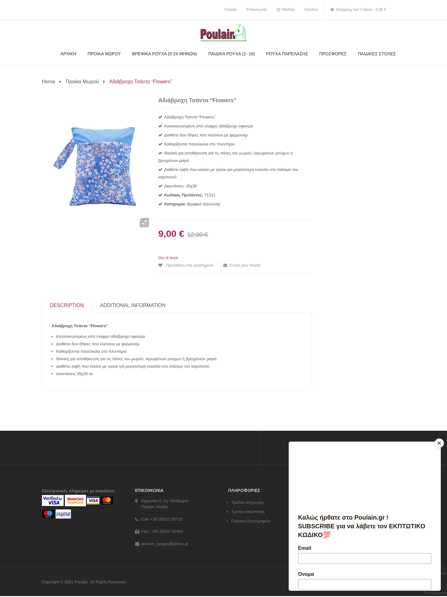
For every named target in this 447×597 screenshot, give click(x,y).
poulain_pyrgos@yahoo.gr (164, 544)
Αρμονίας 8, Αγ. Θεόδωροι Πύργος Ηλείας (164, 504)
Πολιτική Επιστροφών (250, 521)
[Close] (439, 443)
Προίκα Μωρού (82, 81)
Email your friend (245, 265)
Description (67, 306)
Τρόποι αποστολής (248, 512)
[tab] (67, 306)
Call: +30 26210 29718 (161, 519)
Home (48, 81)
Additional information (132, 306)
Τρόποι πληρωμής (247, 503)
